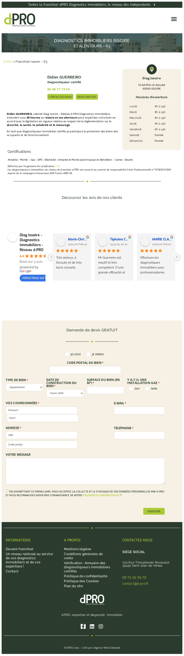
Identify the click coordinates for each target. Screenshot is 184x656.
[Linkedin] (92, 626)
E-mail (120, 403)
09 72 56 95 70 (134, 578)
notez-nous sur (35, 278)
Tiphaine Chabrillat (120, 239)
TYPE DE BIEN (17, 380)
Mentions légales (77, 549)
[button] (173, 19)
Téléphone (124, 428)
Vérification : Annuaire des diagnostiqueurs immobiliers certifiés (87, 567)
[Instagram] (101, 626)
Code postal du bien (85, 362)
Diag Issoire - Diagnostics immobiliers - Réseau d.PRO (31, 242)
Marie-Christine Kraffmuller (78, 239)
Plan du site (73, 586)
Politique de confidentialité (85, 576)
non (154, 388)
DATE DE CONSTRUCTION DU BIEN (61, 383)
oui (137, 388)
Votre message (18, 454)
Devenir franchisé (19, 549)
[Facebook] (83, 626)
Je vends (98, 354)
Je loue (76, 354)
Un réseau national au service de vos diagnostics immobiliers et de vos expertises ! (29, 560)
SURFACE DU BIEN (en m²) (103, 381)
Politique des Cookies (81, 581)
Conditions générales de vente (83, 556)
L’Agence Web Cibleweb (106, 648)
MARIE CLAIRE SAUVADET (162, 239)
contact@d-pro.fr (135, 584)
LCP (57, 166)
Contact (12, 571)
